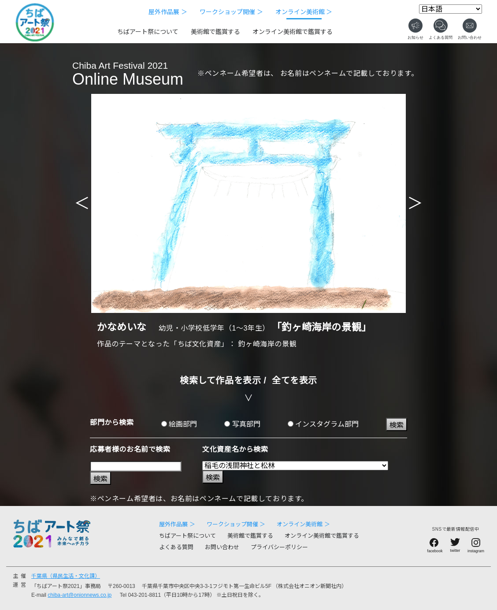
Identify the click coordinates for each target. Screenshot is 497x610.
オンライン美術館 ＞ (304, 11)
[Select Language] (450, 9)
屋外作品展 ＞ (167, 11)
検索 (396, 425)
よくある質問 (176, 547)
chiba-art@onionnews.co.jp (79, 595)
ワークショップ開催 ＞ (231, 11)
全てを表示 (294, 380)
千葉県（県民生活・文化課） (65, 576)
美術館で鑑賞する (215, 31)
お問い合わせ (222, 547)
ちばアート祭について (147, 31)
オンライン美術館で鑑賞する (292, 31)
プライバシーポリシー (279, 547)
